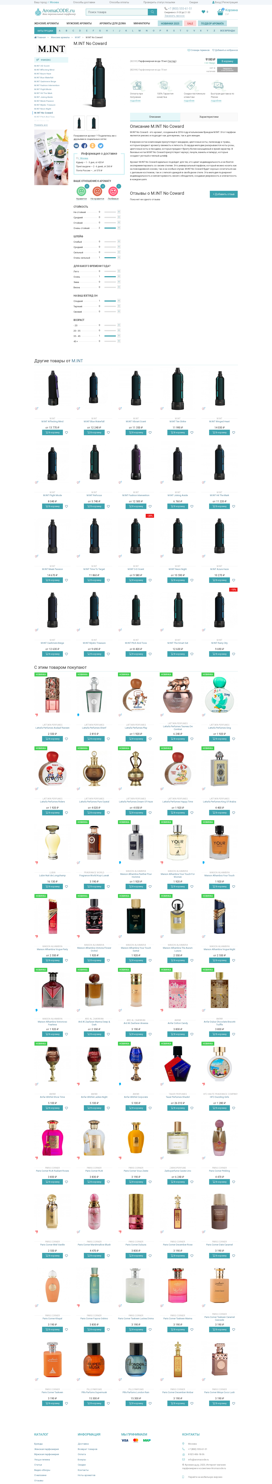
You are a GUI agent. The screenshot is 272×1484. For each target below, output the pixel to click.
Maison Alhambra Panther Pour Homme (136, 875)
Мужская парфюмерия (46, 1454)
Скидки (193, 2)
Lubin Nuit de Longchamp (52, 875)
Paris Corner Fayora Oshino (94, 1318)
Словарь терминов (200, 50)
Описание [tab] (155, 116)
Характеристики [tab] (209, 116)
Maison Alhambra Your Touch (219, 875)
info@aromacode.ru (198, 1459)
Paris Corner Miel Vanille (52, 1244)
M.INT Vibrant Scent (136, 421)
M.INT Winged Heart (219, 421)
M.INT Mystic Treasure (44, 105)
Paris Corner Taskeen (52, 1392)
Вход (218, 2)
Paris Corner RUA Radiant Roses (52, 1170)
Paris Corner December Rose (177, 1244)
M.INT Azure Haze (42, 74)
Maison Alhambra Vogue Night (219, 949)
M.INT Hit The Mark (43, 93)
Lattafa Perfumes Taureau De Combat (178, 728)
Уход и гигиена (42, 1459)
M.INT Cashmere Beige (45, 81)
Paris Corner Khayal (52, 1318)
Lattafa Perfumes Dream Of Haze (136, 801)
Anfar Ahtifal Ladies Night (94, 1097)
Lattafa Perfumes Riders (52, 801)
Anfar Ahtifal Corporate (136, 1097)
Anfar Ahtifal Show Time (52, 1097)
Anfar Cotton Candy (178, 1023)
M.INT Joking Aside (43, 97)
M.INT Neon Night (42, 109)
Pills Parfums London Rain (136, 1392)
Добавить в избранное (225, 50)
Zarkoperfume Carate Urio (178, 1170)
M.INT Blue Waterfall (43, 77)
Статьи (38, 1464)
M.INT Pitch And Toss (136, 643)
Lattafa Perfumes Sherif (94, 727)
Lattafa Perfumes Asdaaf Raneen (52, 727)
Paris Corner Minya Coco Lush (219, 1392)
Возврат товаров (87, 1449)
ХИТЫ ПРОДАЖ (45, 31)
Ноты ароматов (86, 1475)
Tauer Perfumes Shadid (178, 1097)
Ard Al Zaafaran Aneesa (136, 1023)
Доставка (83, 1443)
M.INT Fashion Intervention (47, 85)
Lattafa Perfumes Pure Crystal (94, 801)
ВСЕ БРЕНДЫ (227, 30)
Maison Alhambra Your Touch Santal (136, 949)
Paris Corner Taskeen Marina (177, 1318)
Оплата (82, 1454)
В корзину (227, 61)
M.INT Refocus (94, 495)
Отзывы (38, 1480)
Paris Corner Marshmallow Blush (94, 1244)
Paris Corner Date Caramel (219, 1244)
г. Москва (53, 2)
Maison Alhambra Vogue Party (52, 949)
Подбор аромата (212, 23)
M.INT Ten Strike (178, 421)
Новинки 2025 (170, 23)
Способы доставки (84, 2)
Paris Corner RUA (94, 1170)
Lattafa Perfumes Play (136, 727)
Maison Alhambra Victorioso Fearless (52, 1023)
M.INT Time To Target (94, 569)
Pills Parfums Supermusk (94, 1392)
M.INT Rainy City (219, 643)
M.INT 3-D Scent (41, 66)
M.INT (77, 360)
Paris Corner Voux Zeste (136, 1170)
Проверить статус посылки (159, 2)
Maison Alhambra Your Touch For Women (178, 875)
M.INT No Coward (43, 113)
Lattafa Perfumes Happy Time (178, 801)
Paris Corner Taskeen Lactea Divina (136, 1318)
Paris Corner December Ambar (177, 1392)
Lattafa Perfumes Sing (219, 727)
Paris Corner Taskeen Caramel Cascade (219, 1318)
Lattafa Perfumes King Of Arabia (219, 801)
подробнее (135, 100)
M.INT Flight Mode (43, 89)
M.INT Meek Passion (44, 101)
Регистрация (230, 2)
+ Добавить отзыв (224, 194)
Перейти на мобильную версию (205, 1477)
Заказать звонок (175, 15)
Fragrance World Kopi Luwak (94, 875)
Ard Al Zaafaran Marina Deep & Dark (94, 1023)
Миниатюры (142, 23)
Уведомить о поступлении (227, 69)
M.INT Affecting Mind (44, 70)
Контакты (83, 1470)
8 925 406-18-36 (196, 1454)
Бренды (38, 1443)
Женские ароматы (46, 23)
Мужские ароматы (79, 23)
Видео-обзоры (42, 1470)
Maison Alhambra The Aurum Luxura (178, 949)
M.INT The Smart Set (178, 643)
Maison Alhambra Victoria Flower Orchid (94, 949)
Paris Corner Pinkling (219, 1170)
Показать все (41, 125)
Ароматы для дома (112, 23)
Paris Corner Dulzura (136, 1244)
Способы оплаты (119, 2)
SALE (190, 23)
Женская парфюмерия (46, 1449)
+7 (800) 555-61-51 (180, 8)
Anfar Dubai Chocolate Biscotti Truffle (219, 1023)
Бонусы (82, 1459)
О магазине (40, 1475)
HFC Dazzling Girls (219, 1097)
